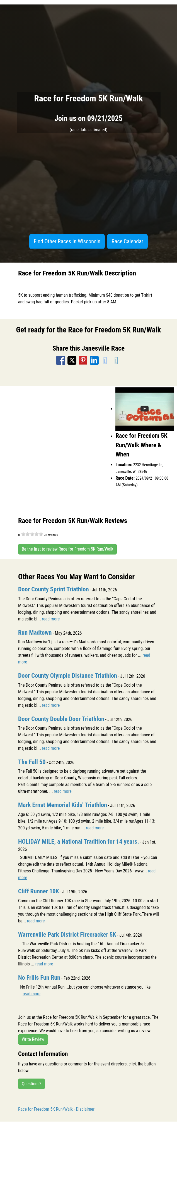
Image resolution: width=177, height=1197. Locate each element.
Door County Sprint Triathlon (53, 589)
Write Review (33, 1039)
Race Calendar (127, 241)
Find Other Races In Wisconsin (67, 241)
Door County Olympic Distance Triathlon (67, 675)
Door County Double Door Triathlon (61, 718)
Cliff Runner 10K (38, 891)
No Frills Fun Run (39, 977)
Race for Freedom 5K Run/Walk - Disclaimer (56, 1109)
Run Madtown (35, 632)
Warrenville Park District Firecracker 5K (67, 934)
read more (51, 619)
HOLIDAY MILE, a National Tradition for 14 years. (78, 841)
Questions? (31, 1083)
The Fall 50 (32, 761)
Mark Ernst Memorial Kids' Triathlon (62, 804)
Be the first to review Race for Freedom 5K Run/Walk (67, 549)
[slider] (32, 534)
